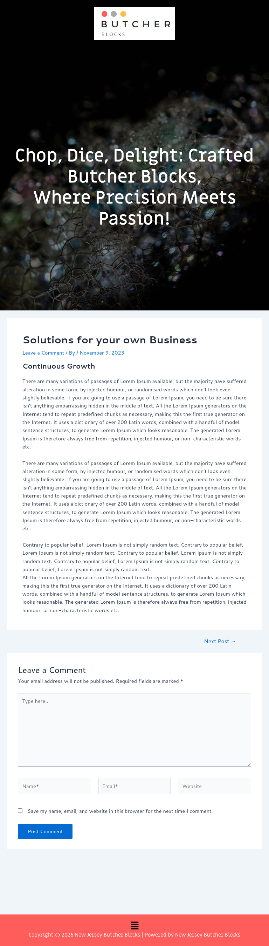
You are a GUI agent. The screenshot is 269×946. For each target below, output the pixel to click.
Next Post (220, 641)
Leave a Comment (43, 352)
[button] (134, 54)
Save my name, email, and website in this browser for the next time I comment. (120, 811)
